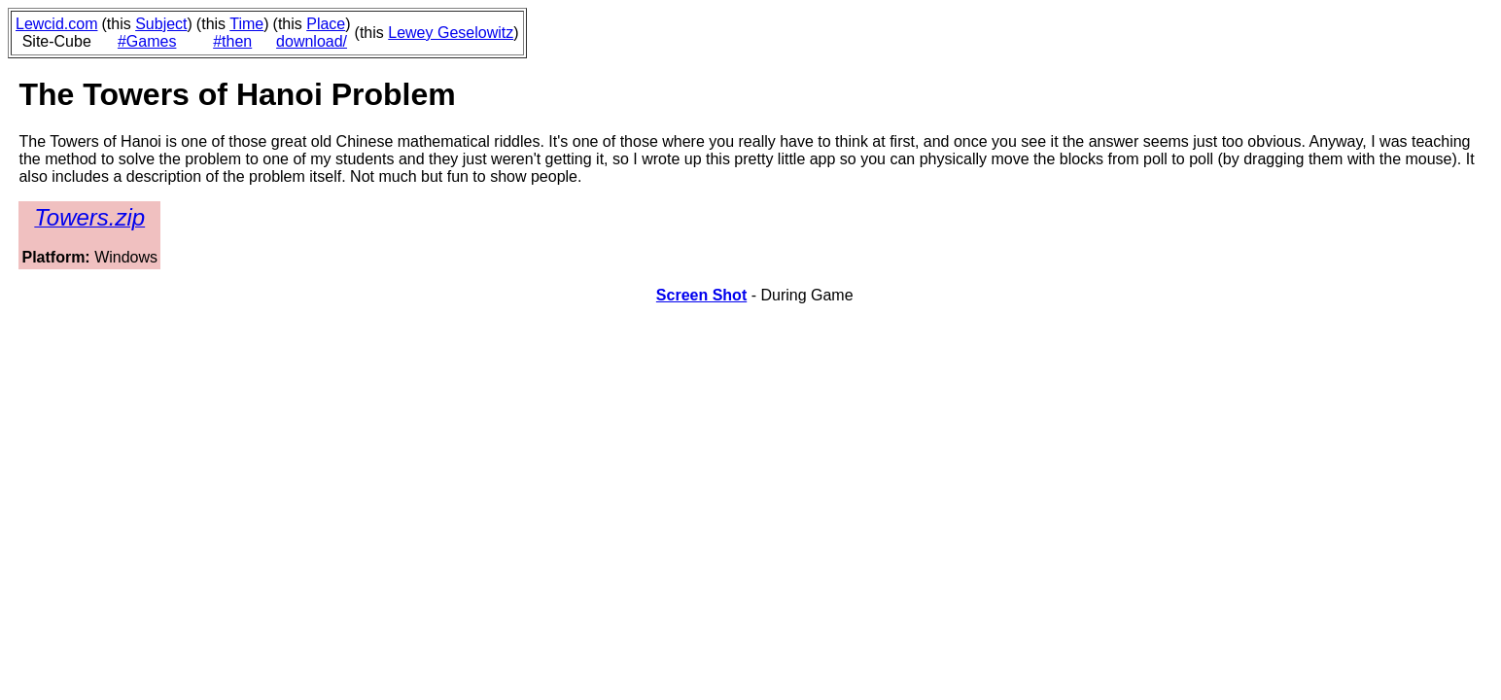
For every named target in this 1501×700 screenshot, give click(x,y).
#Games (147, 41)
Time (246, 24)
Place (325, 24)
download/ (311, 41)
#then (232, 41)
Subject (161, 24)
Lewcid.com (56, 24)
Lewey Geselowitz (450, 32)
